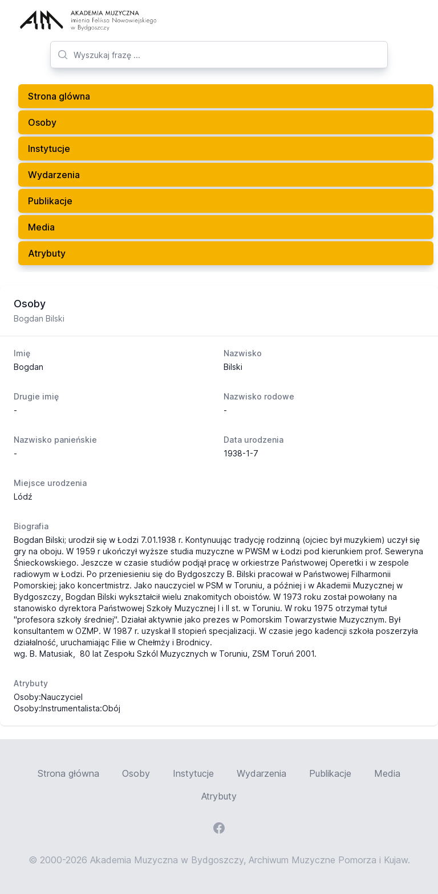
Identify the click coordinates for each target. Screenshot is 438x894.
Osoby (42, 122)
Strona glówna (59, 96)
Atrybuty (47, 253)
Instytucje (49, 148)
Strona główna (68, 773)
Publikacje (50, 201)
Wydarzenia (54, 174)
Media (41, 227)
